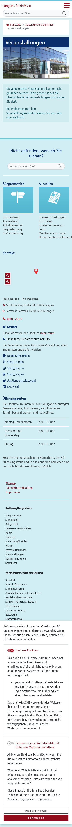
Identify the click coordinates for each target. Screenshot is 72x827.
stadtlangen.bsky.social (21, 380)
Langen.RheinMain (18, 355)
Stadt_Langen (15, 361)
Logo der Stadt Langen (21, 5)
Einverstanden (36, 817)
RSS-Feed (13, 386)
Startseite (15, 24)
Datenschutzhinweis (36, 810)
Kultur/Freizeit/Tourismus (39, 24)
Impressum (47, 333)
